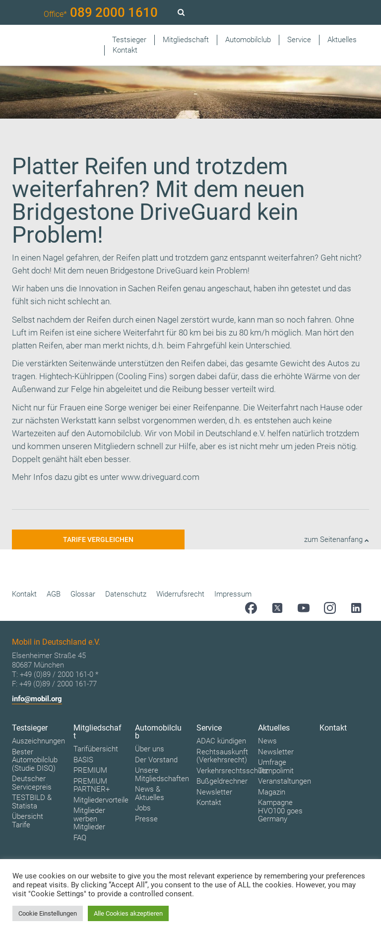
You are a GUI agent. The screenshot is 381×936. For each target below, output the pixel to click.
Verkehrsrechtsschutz (232, 770)
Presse (146, 818)
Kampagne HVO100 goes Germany (280, 810)
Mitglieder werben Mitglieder (89, 818)
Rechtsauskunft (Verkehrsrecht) (222, 756)
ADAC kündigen (221, 740)
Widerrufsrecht (180, 594)
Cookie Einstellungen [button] (47, 913)
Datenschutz (125, 594)
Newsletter (214, 792)
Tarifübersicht (95, 748)
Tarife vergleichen (98, 539)
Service (299, 39)
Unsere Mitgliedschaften (162, 774)
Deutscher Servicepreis (32, 783)
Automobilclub (248, 39)
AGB (54, 594)
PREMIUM (90, 770)
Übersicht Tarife (27, 820)
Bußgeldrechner (222, 781)
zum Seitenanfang (336, 539)
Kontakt (125, 50)
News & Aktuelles (149, 793)
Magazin (271, 792)
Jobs (143, 807)
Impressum (233, 594)
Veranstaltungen (284, 781)
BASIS (83, 759)
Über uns (149, 748)
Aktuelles (342, 39)
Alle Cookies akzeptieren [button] (128, 913)
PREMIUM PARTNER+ (91, 785)
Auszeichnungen (38, 740)
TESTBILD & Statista (32, 801)
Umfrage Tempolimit (276, 766)
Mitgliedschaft (186, 39)
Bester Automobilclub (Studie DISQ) (35, 760)
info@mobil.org (37, 698)
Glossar (82, 594)
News (267, 740)
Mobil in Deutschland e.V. (219, 433)
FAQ (79, 837)
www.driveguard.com (160, 477)
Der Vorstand (156, 759)
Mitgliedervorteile (100, 800)
